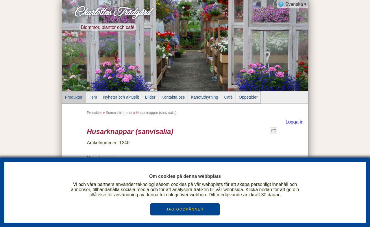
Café (228, 97)
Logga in (294, 121)
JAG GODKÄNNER (185, 209)
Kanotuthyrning (204, 97)
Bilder (150, 97)
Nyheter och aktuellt (121, 97)
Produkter (74, 97)
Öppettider (248, 97)
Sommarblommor (119, 113)
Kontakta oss (173, 97)
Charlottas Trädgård (111, 13)
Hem (92, 97)
